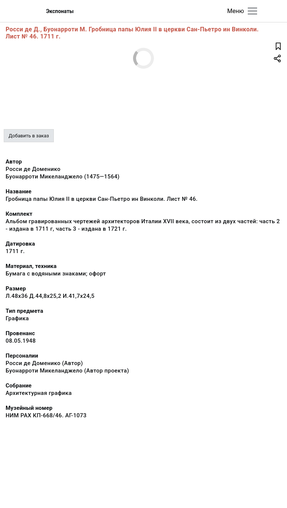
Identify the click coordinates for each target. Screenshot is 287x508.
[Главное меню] (252, 11)
